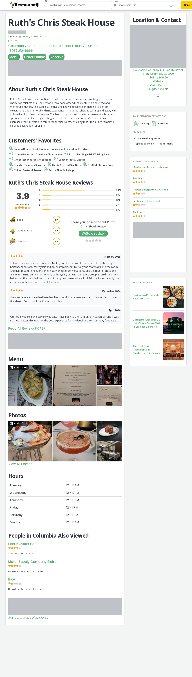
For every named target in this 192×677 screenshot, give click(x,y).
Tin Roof (137, 212)
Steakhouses (38, 36)
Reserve (56, 57)
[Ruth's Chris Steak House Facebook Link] (158, 97)
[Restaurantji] (25, 5)
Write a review (93, 233)
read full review (50, 282)
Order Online (34, 57)
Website (158, 81)
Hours (13, 41)
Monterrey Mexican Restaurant (151, 167)
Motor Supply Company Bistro (32, 561)
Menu (14, 57)
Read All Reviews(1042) (26, 328)
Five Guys (138, 178)
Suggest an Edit (158, 89)
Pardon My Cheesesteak (146, 201)
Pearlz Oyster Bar (22, 544)
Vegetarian (22, 36)
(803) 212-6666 (20, 50)
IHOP (11, 579)
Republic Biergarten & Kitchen (150, 189)
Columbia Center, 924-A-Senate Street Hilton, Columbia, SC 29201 (158, 72)
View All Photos (20, 464)
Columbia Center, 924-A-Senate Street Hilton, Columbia (53, 45)
